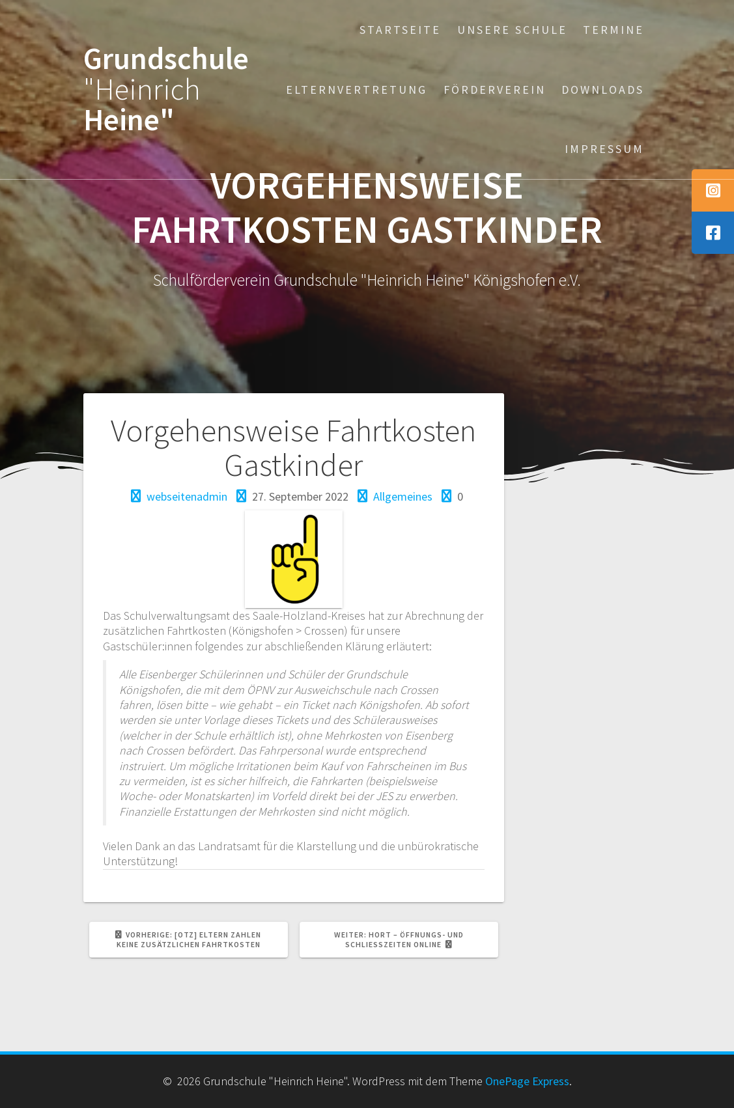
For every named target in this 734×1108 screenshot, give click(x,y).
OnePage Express (527, 1080)
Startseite (400, 29)
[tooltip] (713, 190)
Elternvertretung (356, 89)
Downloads (602, 89)
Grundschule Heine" (166, 89)
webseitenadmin (187, 496)
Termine (613, 29)
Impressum (604, 148)
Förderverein (495, 89)
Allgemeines (402, 496)
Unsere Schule (512, 29)
